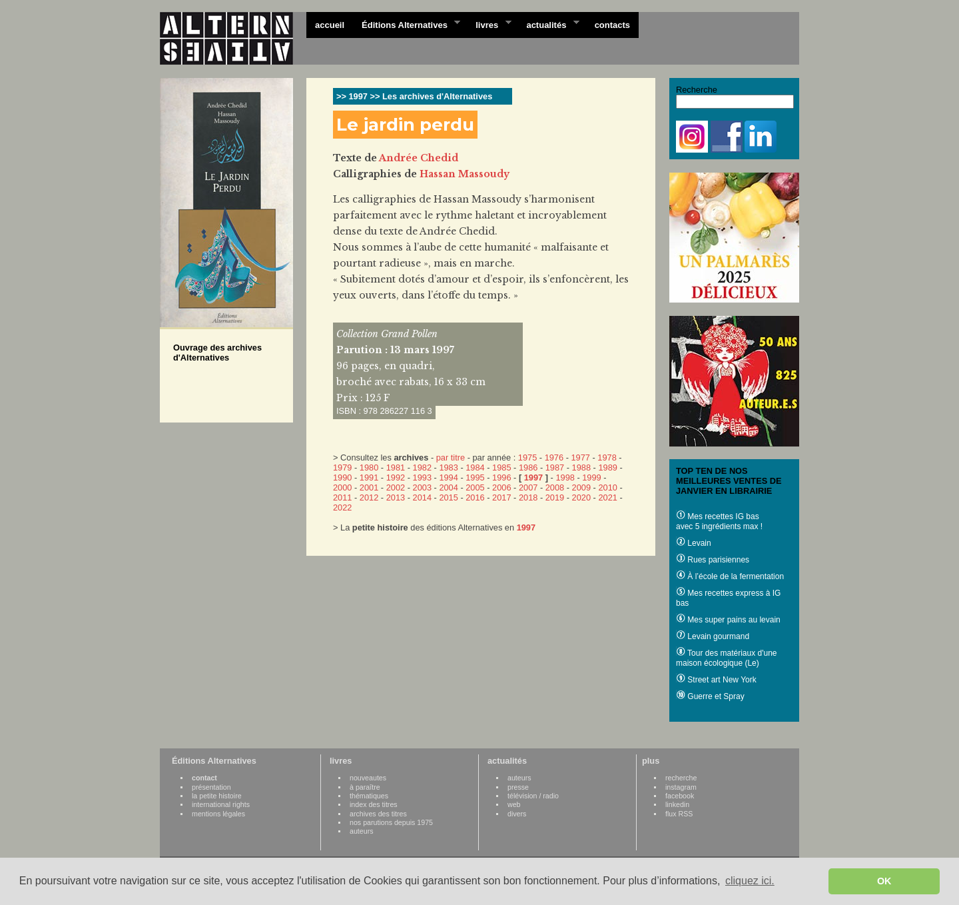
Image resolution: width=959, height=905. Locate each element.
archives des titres (378, 814)
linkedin (677, 804)
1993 (422, 477)
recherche (681, 778)
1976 (554, 457)
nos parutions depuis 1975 (391, 822)
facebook (679, 796)
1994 (448, 477)
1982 (422, 467)
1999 (591, 477)
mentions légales (218, 814)
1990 (342, 477)
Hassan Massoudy (464, 174)
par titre (450, 457)
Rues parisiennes (712, 559)
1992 (395, 477)
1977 (580, 457)
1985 (501, 467)
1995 (475, 477)
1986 (528, 467)
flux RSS (679, 814)
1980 (369, 467)
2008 (554, 487)
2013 (395, 497)
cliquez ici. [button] (750, 880)
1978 (606, 457)
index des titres (374, 804)
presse (518, 787)
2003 (422, 487)
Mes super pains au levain (728, 619)
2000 (342, 487)
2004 (448, 487)
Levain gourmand (712, 636)
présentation (211, 787)
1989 (607, 467)
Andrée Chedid (418, 158)
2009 (581, 487)
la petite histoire (217, 796)
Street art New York (716, 679)
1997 (533, 477)
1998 (564, 477)
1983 (448, 467)
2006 (501, 487)
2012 (369, 497)
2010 (607, 487)
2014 (422, 497)
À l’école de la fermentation (730, 576)
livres (489, 24)
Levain (693, 543)
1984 (475, 467)
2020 (581, 497)
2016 (475, 497)
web (514, 804)
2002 (395, 487)
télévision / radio (533, 796)
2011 (342, 497)
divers (516, 814)
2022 (342, 507)
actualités (548, 24)
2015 (448, 497)
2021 (607, 497)
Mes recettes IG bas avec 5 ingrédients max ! (719, 521)
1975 (527, 457)
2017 (501, 497)
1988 (581, 467)
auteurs (362, 831)
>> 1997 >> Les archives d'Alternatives (414, 96)
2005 (475, 487)
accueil (329, 25)
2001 (369, 487)
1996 (501, 477)
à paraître (365, 787)
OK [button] (884, 881)
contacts (612, 25)
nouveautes (368, 778)
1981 (395, 467)
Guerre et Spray (710, 696)
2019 (554, 497)
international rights (221, 804)
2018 (528, 497)
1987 (554, 467)
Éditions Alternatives (406, 24)
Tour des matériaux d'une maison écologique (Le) (726, 658)
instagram (681, 787)
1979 (342, 467)
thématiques (369, 796)
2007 (528, 487)
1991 (369, 477)
